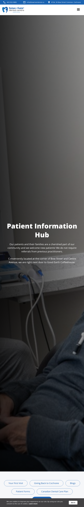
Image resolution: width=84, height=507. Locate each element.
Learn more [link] (33, 504)
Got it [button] (73, 503)
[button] (78, 10)
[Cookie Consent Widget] (42, 502)
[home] (13, 10)
